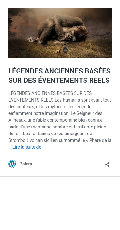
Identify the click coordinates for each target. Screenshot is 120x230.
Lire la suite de (26, 147)
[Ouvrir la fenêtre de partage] (107, 162)
